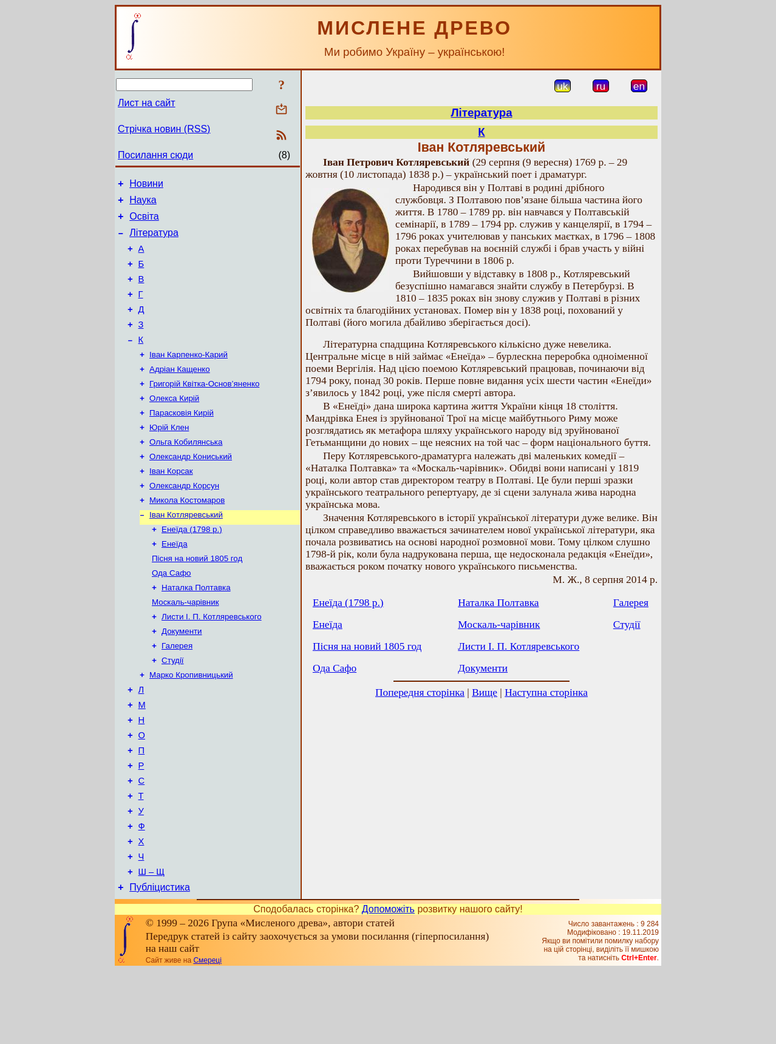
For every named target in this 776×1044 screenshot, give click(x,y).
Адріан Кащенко (179, 391)
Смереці (207, 1033)
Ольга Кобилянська (185, 470)
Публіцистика (159, 960)
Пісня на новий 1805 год (197, 596)
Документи (182, 675)
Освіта (144, 222)
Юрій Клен (169, 454)
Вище (484, 692)
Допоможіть (388, 982)
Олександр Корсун (184, 517)
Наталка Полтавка (196, 628)
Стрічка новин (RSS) (164, 129)
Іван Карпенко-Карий (188, 375)
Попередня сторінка (420, 692)
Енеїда (175, 580)
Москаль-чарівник (185, 643)
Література (154, 240)
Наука (143, 203)
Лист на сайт (146, 103)
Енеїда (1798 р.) (192, 565)
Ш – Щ (151, 943)
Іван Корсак (171, 502)
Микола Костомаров (187, 533)
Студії (173, 707)
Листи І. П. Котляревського (212, 659)
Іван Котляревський (186, 549)
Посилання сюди (155, 155)
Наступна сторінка (546, 692)
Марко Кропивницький (191, 722)
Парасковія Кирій (181, 438)
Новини (146, 185)
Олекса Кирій (174, 423)
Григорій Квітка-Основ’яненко (204, 407)
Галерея (177, 691)
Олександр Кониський (190, 486)
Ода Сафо (171, 612)
